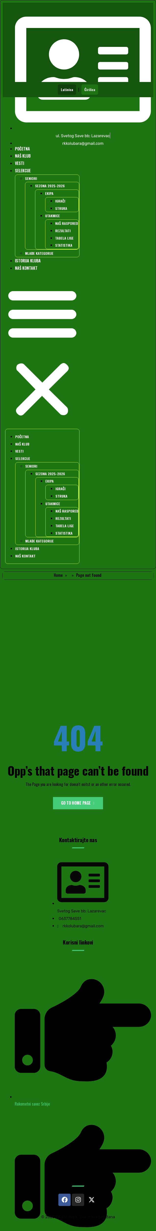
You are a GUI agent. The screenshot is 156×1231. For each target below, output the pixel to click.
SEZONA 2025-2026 (50, 185)
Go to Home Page (77, 803)
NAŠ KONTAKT (26, 268)
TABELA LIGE (64, 238)
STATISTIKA (63, 245)
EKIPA (49, 193)
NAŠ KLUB (23, 156)
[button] (42, 352)
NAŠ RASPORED (66, 223)
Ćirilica (89, 89)
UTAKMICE (52, 215)
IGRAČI (60, 200)
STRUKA (61, 208)
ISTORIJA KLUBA (28, 261)
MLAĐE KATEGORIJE (39, 253)
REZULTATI (63, 230)
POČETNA (22, 149)
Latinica (67, 89)
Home (58, 575)
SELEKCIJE (23, 171)
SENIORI (31, 178)
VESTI (19, 163)
